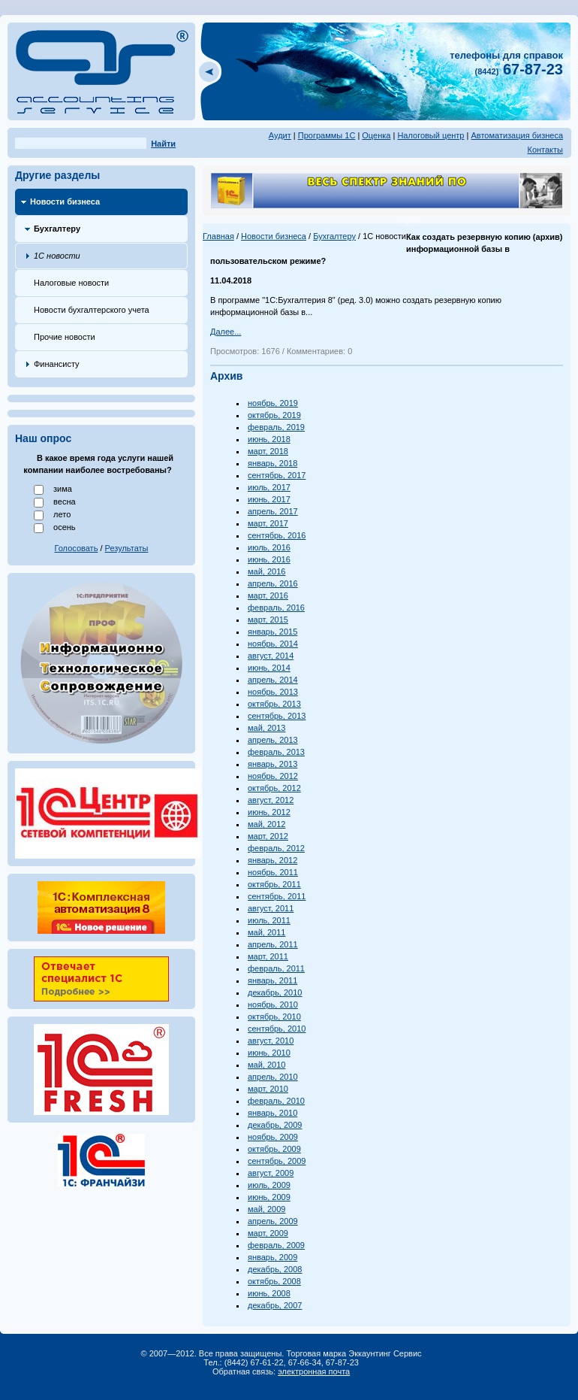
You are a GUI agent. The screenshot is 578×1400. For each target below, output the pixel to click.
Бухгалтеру (57, 228)
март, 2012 (268, 836)
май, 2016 (266, 571)
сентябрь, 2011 (277, 896)
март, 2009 (268, 1233)
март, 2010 (268, 1088)
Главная (218, 236)
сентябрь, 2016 (277, 535)
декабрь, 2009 (275, 1124)
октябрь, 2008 (274, 1281)
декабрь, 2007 (275, 1305)
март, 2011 (268, 956)
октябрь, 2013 (274, 703)
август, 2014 (271, 655)
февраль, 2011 (276, 968)
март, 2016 (268, 595)
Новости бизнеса (65, 201)
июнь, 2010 (269, 1052)
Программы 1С (327, 135)
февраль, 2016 (276, 607)
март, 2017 (268, 523)
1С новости (57, 255)
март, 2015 (268, 619)
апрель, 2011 (273, 944)
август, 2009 (271, 1172)
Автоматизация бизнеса (517, 135)
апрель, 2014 (273, 679)
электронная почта (314, 1371)
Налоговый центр (430, 135)
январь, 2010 (272, 1112)
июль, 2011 (269, 920)
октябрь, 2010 (274, 1016)
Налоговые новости (71, 282)
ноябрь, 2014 (273, 643)
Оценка (376, 135)
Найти (163, 143)
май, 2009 (266, 1209)
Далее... (225, 331)
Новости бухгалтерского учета (91, 309)
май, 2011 (266, 932)
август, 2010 (271, 1040)
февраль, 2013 (276, 751)
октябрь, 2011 (274, 884)
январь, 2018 (272, 463)
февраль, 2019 (276, 427)
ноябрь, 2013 (273, 691)
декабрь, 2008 (275, 1269)
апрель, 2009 (273, 1221)
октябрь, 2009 (274, 1148)
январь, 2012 (272, 860)
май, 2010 (266, 1064)
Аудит (280, 135)
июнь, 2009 (269, 1197)
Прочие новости (64, 336)
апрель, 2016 (273, 583)
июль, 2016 (269, 547)
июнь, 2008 (269, 1293)
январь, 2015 (272, 631)
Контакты (545, 149)
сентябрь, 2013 (277, 715)
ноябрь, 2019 (273, 403)
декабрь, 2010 (275, 992)
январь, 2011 (272, 980)
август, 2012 (271, 800)
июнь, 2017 (269, 499)
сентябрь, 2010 (277, 1028)
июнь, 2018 (269, 439)
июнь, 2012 (269, 812)
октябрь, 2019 (274, 415)
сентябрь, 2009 (277, 1160)
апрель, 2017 (273, 511)
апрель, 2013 (273, 739)
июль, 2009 (269, 1184)
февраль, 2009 (276, 1245)
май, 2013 (266, 727)
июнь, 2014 (269, 667)
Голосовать (76, 548)
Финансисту (57, 363)
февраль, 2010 (276, 1100)
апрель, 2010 (273, 1076)
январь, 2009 (272, 1257)
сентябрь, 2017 (277, 475)
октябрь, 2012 (274, 787)
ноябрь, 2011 (273, 872)
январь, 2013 (272, 763)
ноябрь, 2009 (273, 1136)
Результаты (127, 548)
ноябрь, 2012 (273, 775)
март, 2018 (268, 451)
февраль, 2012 (276, 848)
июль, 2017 (269, 487)
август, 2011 (271, 908)
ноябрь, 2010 (273, 1004)
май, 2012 (266, 824)
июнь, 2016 (269, 559)
